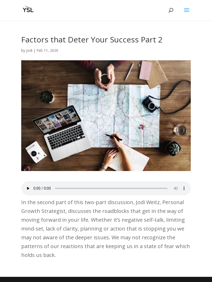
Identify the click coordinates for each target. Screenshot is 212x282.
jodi (29, 50)
